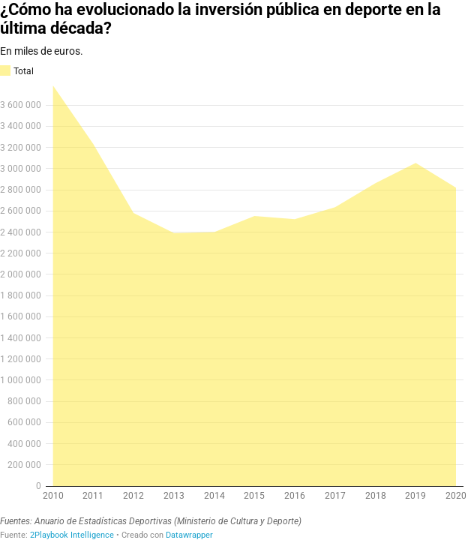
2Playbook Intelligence (72, 535)
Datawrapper (189, 535)
